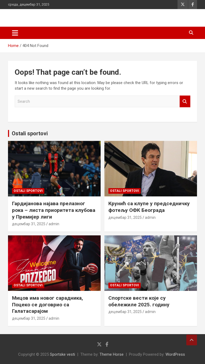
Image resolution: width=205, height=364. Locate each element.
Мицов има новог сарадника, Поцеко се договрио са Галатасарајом (47, 304)
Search (185, 102)
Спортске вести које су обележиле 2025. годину (138, 301)
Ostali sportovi (30, 133)
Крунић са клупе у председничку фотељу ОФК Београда (149, 206)
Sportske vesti (62, 354)
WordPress (175, 354)
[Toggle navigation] (15, 33)
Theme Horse (112, 354)
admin (54, 224)
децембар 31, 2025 (28, 224)
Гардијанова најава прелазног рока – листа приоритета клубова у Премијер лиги (53, 210)
